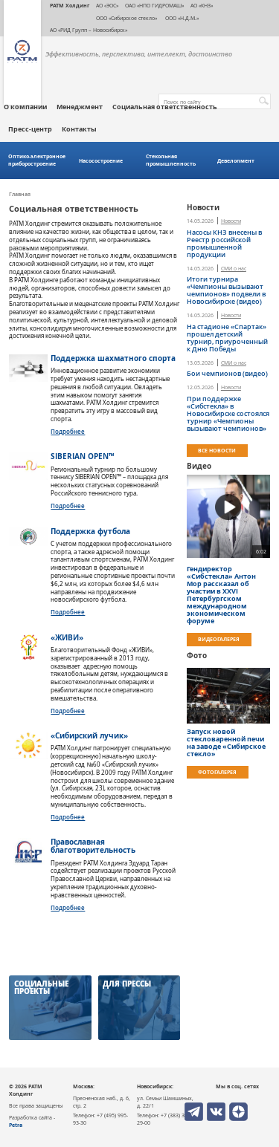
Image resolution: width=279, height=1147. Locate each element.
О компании (25, 107)
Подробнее (68, 431)
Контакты (79, 129)
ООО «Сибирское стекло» (126, 18)
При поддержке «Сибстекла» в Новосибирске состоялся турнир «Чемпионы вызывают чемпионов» (228, 413)
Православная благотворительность (93, 845)
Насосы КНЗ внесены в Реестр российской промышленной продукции (224, 243)
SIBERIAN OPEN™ (82, 456)
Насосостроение (101, 160)
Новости (231, 221)
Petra (15, 1124)
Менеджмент (80, 107)
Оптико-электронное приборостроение (36, 160)
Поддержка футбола (90, 531)
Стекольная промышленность (171, 160)
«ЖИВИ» (67, 637)
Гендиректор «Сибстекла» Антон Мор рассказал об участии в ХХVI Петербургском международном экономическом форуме (221, 595)
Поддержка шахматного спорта (113, 358)
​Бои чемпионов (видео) (227, 373)
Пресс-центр (30, 129)
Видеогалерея (219, 639)
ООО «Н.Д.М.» (181, 18)
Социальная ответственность (164, 107)
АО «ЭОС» (107, 5)
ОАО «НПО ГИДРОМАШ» (154, 5)
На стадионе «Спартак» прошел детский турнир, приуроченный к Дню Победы (227, 338)
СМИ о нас (233, 269)
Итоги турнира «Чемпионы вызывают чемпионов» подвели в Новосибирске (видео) (226, 290)
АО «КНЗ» (201, 5)
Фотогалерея (217, 772)
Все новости (217, 450)
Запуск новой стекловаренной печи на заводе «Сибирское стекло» (226, 742)
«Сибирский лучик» (89, 735)
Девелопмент (235, 160)
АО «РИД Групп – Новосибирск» (88, 29)
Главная (20, 195)
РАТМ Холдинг (69, 5)
